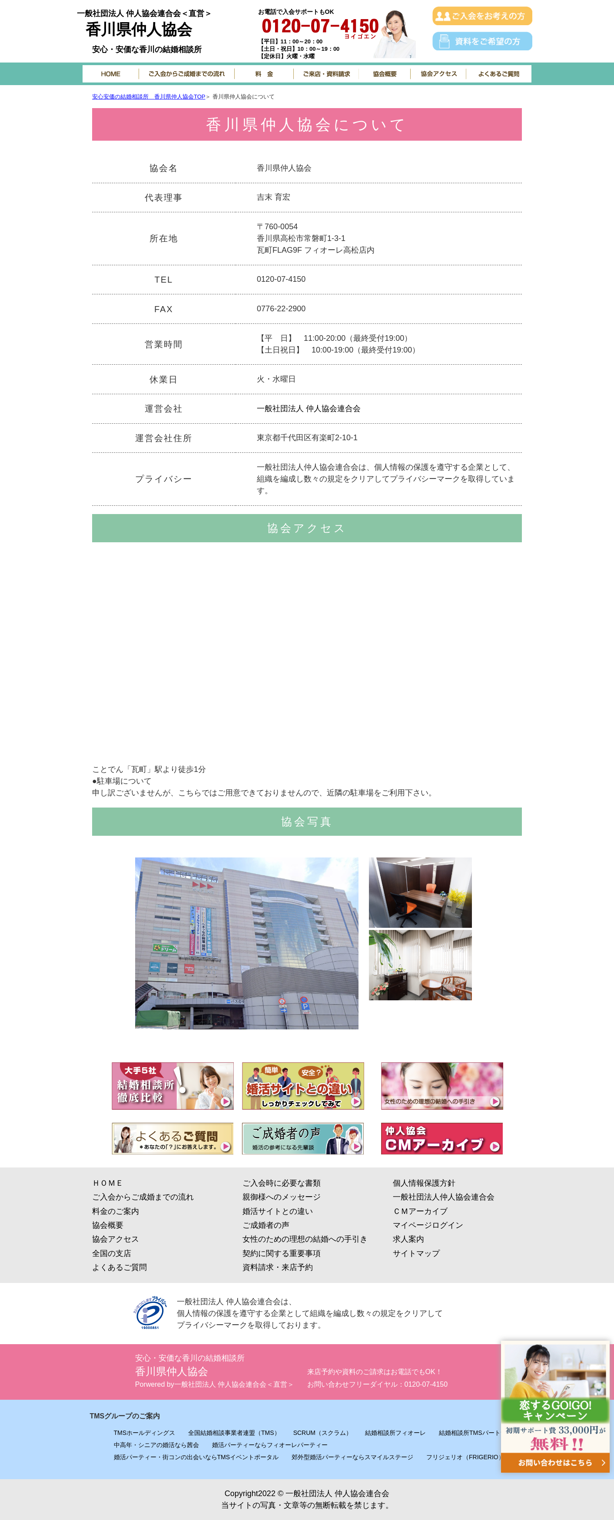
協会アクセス (115, 1239)
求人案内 (408, 1239)
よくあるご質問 (119, 1267)
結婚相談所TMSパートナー (476, 1432)
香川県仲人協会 (139, 29)
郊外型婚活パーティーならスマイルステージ (352, 1457)
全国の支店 (111, 1253)
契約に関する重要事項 (281, 1253)
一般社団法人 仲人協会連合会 (309, 408)
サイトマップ (416, 1253)
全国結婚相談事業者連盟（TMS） (234, 1432)
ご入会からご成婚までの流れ (143, 1197)
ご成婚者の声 (265, 1225)
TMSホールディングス (145, 1432)
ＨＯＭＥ (107, 1183)
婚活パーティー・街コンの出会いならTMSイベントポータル (196, 1457)
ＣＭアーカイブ (420, 1211)
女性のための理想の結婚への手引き (305, 1239)
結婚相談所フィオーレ (395, 1432)
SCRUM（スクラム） (322, 1432)
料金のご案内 (115, 1211)
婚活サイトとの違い (277, 1211)
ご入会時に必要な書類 (281, 1183)
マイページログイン (428, 1225)
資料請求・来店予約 (277, 1267)
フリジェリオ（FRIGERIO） (465, 1457)
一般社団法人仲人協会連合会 (444, 1197)
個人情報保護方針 (424, 1183)
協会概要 (107, 1225)
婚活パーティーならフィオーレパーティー (270, 1444)
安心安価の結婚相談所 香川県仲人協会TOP (149, 96)
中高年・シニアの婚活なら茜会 (156, 1444)
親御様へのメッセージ (281, 1197)
